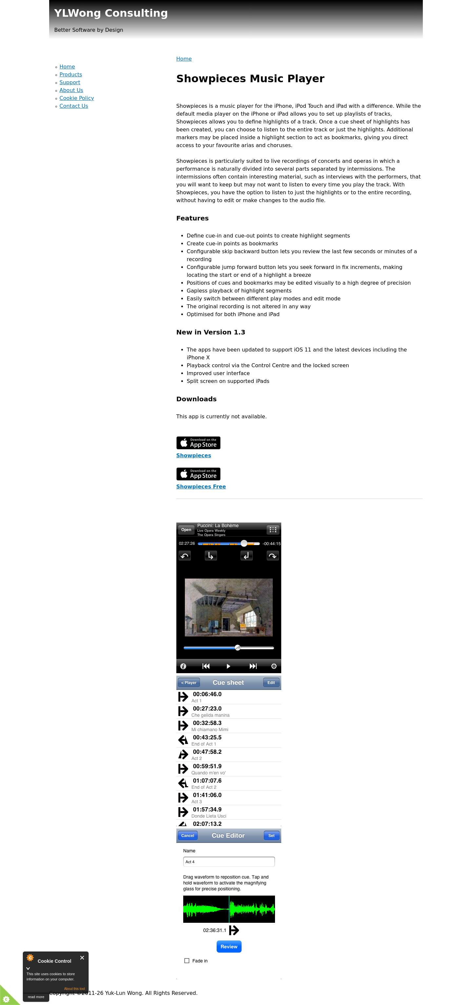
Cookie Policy (77, 98)
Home (184, 59)
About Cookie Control (29, 957)
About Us (71, 90)
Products (71, 74)
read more (36, 997)
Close (82, 958)
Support (70, 82)
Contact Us (74, 106)
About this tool (74, 989)
